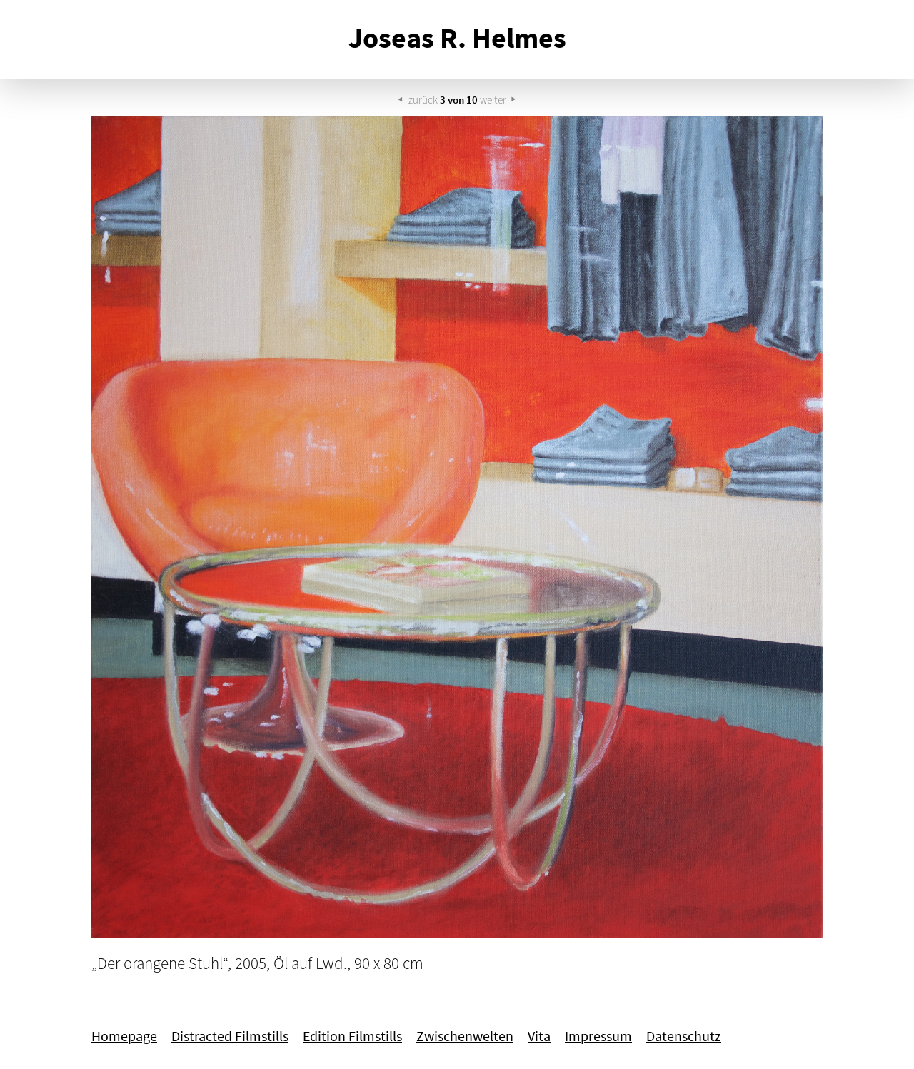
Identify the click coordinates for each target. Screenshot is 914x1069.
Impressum (598, 1036)
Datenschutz (683, 1036)
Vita (539, 1036)
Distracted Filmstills (229, 1036)
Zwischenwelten (464, 1036)
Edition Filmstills (352, 1036)
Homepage (124, 1036)
